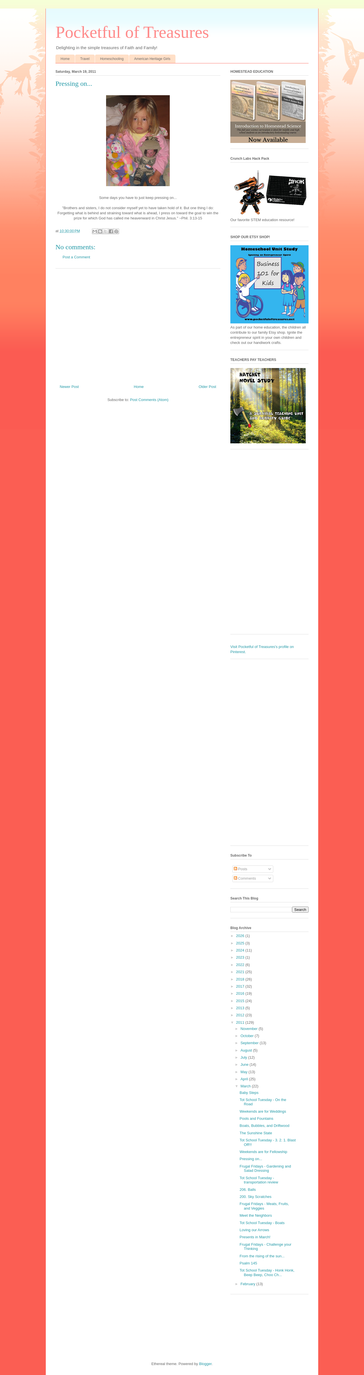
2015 (240, 1001)
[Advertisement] (137, 324)
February (249, 1284)
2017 (240, 986)
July (244, 1057)
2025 (240, 943)
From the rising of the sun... (261, 1256)
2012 (240, 1015)
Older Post (207, 387)
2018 (240, 979)
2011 (240, 1022)
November (250, 1029)
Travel (85, 59)
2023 (240, 957)
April (245, 1079)
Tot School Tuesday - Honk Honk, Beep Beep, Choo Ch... (266, 1272)
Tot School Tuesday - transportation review (258, 1180)
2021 (240, 972)
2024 (240, 950)
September (250, 1043)
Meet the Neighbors (255, 1215)
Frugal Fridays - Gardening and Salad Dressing (265, 1168)
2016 (240, 993)
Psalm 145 (248, 1263)
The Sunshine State (255, 1133)
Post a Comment (76, 257)
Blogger (205, 1364)
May (245, 1072)
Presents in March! (254, 1237)
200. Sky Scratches (255, 1197)
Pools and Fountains (256, 1118)
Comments (245, 878)
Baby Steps (248, 1093)
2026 (240, 936)
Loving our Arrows (254, 1230)
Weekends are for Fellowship (263, 1152)
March (246, 1086)
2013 (240, 1008)
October (248, 1036)
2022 (240, 965)
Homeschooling (112, 59)
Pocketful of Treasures (132, 32)
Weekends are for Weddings (262, 1111)
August (247, 1050)
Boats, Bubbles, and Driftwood (264, 1125)
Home (65, 59)
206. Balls (247, 1189)
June (245, 1064)
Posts (240, 869)
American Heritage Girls (152, 59)
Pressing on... (250, 1159)
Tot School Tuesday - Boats (261, 1223)
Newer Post (69, 387)
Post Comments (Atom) (149, 400)
